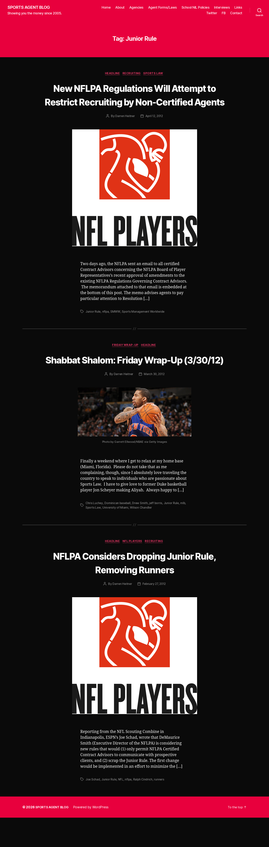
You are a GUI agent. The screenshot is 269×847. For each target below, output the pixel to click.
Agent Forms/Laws (162, 8)
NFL (121, 809)
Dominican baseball (118, 532)
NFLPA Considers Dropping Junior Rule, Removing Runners (134, 591)
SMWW (116, 326)
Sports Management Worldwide (144, 326)
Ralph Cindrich (143, 809)
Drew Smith (141, 532)
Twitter (211, 13)
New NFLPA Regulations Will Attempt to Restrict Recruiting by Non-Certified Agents (134, 102)
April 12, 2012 (154, 130)
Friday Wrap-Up (125, 360)
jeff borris (156, 532)
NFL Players (133, 570)
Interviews (222, 8)
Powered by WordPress (93, 836)
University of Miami (116, 536)
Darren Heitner (124, 130)
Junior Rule (93, 326)
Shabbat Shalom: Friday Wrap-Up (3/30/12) (134, 381)
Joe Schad (93, 809)
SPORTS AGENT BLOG (30, 7)
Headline (111, 74)
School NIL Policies (196, 8)
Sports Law (155, 74)
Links (238, 8)
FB (223, 13)
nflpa (105, 326)
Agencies (136, 8)
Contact (236, 13)
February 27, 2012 (154, 613)
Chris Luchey (94, 532)
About (120, 8)
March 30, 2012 (154, 403)
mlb (184, 532)
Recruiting (132, 74)
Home (106, 8)
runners (160, 809)
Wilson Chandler (141, 536)
